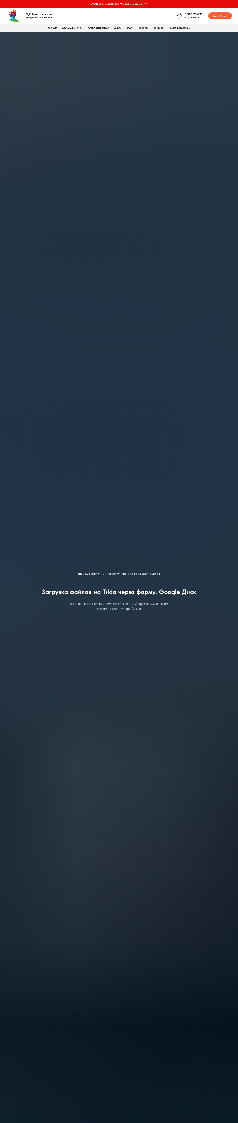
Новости (143, 28)
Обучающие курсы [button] (72, 28)
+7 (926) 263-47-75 (193, 14)
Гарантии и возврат (98, 28)
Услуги (117, 28)
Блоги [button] (130, 28)
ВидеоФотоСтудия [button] (180, 28)
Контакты (159, 28)
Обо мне (52, 28)
